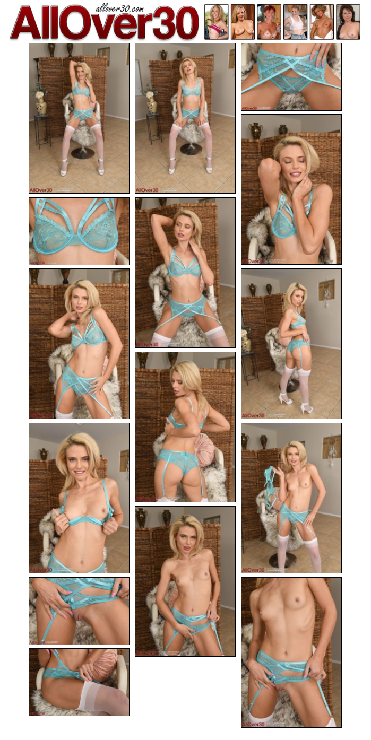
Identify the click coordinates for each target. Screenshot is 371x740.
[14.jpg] (291, 652)
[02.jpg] (185, 118)
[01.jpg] (79, 118)
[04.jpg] (291, 189)
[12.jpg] (185, 581)
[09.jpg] (185, 427)
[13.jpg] (79, 611)
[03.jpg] (291, 77)
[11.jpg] (291, 498)
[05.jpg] (79, 231)
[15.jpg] (79, 682)
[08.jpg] (291, 343)
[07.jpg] (79, 343)
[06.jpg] (185, 272)
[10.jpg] (79, 498)
